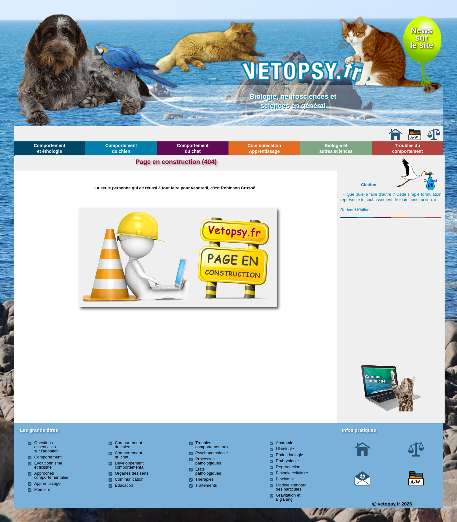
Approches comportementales (51, 475)
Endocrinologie (289, 454)
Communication (129, 479)
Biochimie (285, 479)
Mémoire (42, 489)
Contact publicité (375, 378)
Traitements (206, 485)
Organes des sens (132, 473)
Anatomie (284, 442)
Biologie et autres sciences (336, 148)
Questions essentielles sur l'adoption (46, 446)
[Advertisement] (391, 255)
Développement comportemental (129, 465)
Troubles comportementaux (211, 444)
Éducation (124, 485)
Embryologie (287, 460)
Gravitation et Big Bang (288, 497)
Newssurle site (421, 38)
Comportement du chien (121, 148)
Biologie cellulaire (292, 473)
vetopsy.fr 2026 (392, 503)
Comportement (48, 457)
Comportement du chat (193, 148)
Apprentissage (47, 483)
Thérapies (204, 479)
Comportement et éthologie (49, 148)
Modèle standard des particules (291, 487)
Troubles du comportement (407, 148)
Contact (430, 180)
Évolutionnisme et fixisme (48, 465)
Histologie (285, 448)
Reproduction (288, 466)
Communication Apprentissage (264, 148)
